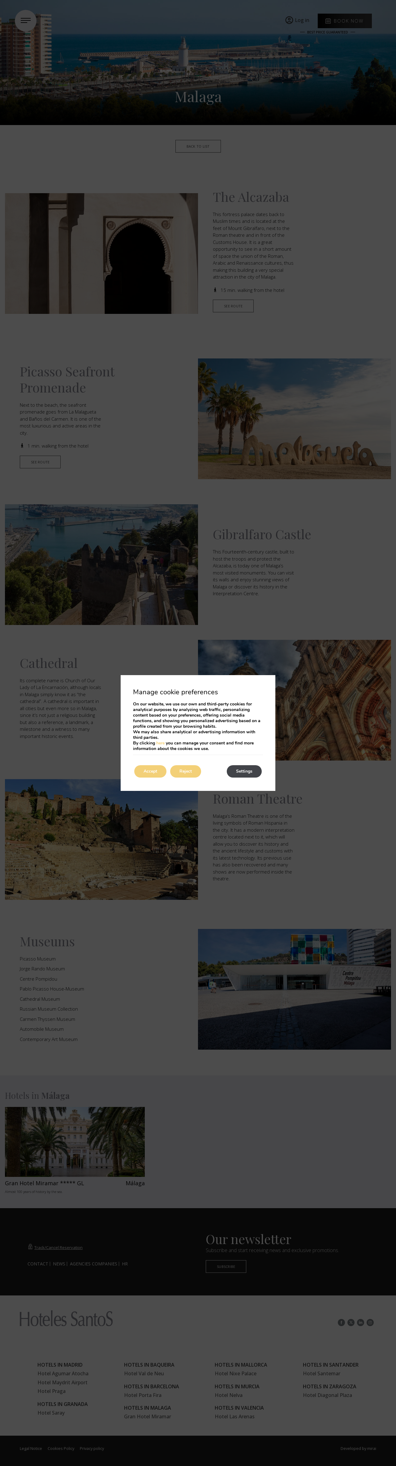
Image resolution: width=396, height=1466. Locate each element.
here (160, 743)
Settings (244, 771)
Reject (185, 771)
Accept (150, 771)
